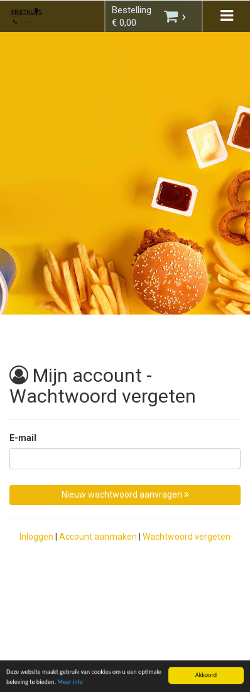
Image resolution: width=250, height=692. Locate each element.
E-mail (22, 438)
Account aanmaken (98, 537)
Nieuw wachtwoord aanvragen (125, 494)
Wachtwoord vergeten (187, 537)
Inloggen (36, 537)
